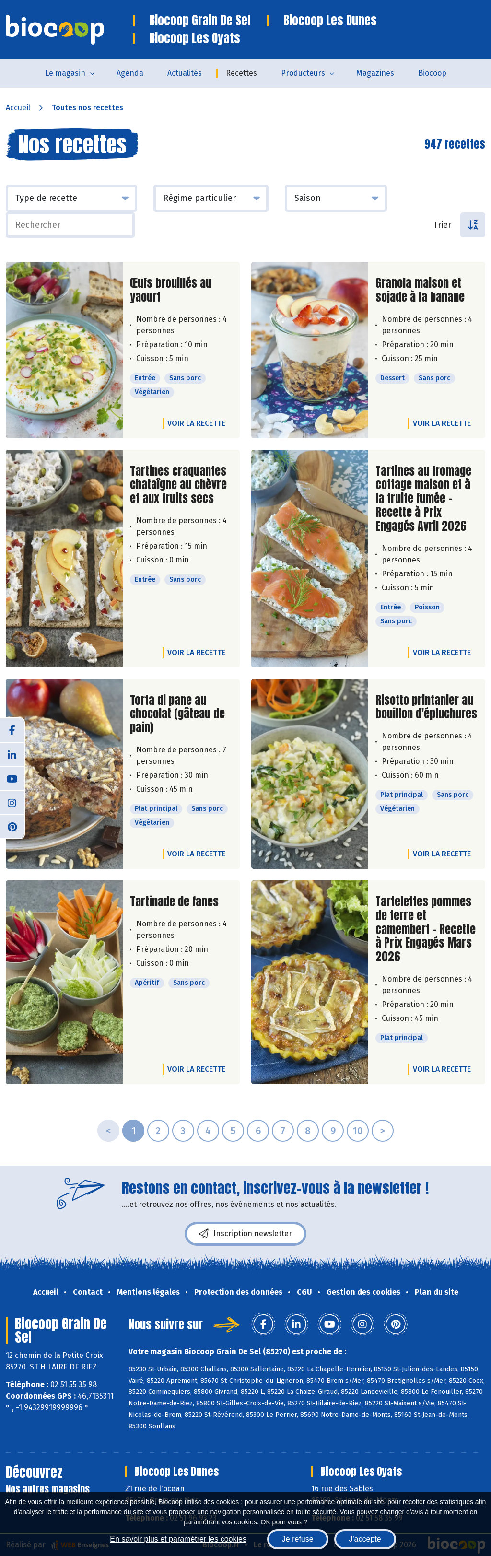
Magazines (375, 73)
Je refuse (298, 1539)
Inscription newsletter (245, 1234)
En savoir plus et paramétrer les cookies (178, 1539)
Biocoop (432, 73)
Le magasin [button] (65, 73)
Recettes (241, 73)
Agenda (130, 73)
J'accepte (365, 1539)
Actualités (184, 73)
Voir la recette (196, 423)
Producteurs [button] (303, 73)
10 (357, 1130)
